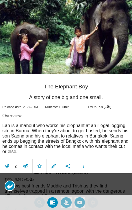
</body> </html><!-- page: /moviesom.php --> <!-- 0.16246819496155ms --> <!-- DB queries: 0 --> (66, 105)
